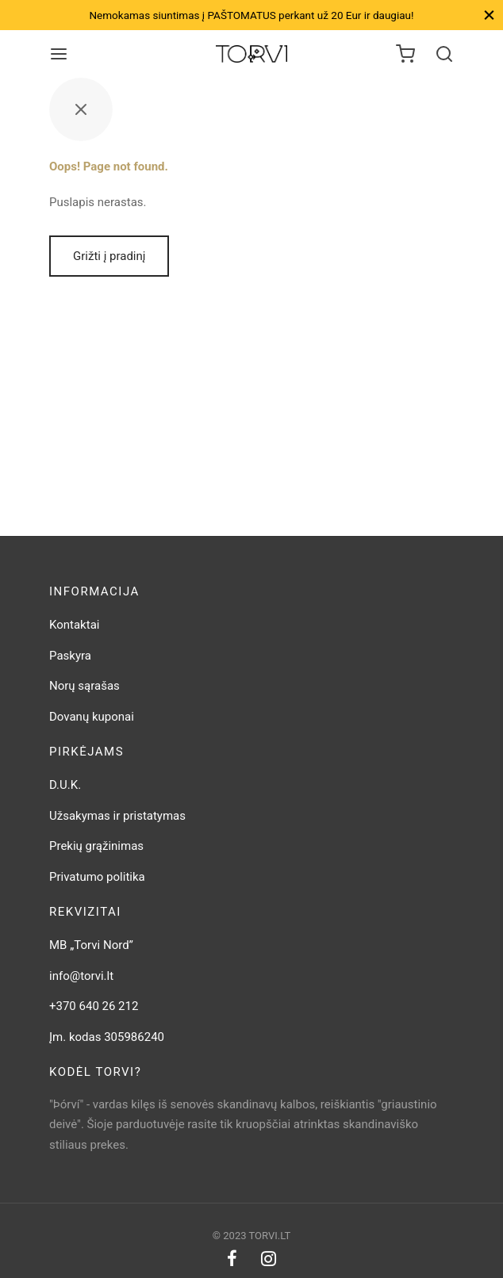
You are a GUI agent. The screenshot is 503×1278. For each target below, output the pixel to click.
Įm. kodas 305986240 (106, 1037)
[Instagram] (268, 1260)
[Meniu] (58, 54)
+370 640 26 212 (93, 1006)
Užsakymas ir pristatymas (117, 816)
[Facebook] (232, 1260)
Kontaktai (74, 625)
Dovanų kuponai (91, 717)
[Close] (489, 15)
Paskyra (70, 656)
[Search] (444, 53)
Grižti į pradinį (109, 256)
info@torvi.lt (81, 976)
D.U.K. (65, 785)
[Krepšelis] (405, 53)
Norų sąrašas (84, 686)
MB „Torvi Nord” (91, 945)
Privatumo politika (97, 877)
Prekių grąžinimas (96, 846)
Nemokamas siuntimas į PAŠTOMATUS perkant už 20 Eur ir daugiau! (251, 15)
